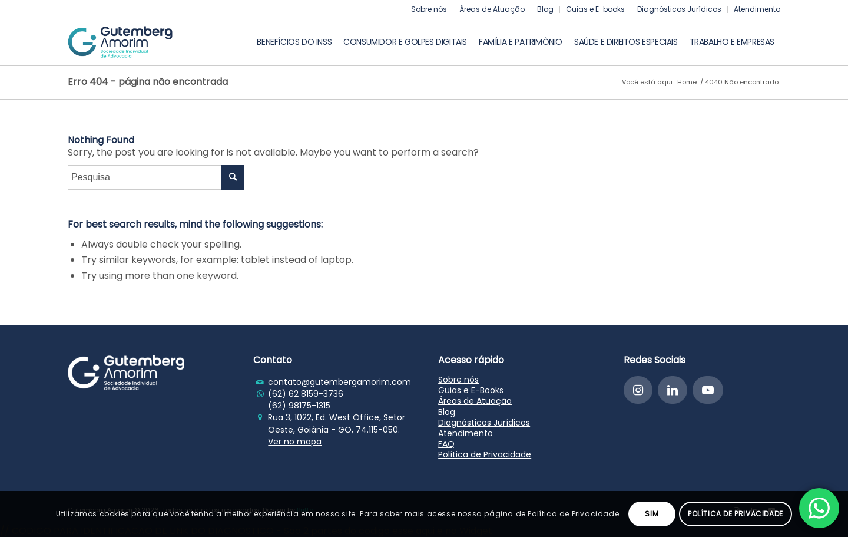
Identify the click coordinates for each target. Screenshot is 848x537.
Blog (545, 9)
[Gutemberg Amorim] (120, 41)
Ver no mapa (295, 441)
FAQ (446, 444)
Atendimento (757, 9)
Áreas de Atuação (492, 9)
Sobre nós (429, 9)
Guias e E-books (595, 9)
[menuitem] (429, 9)
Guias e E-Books (471, 390)
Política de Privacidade (484, 454)
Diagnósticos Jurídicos (679, 9)
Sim (651, 514)
